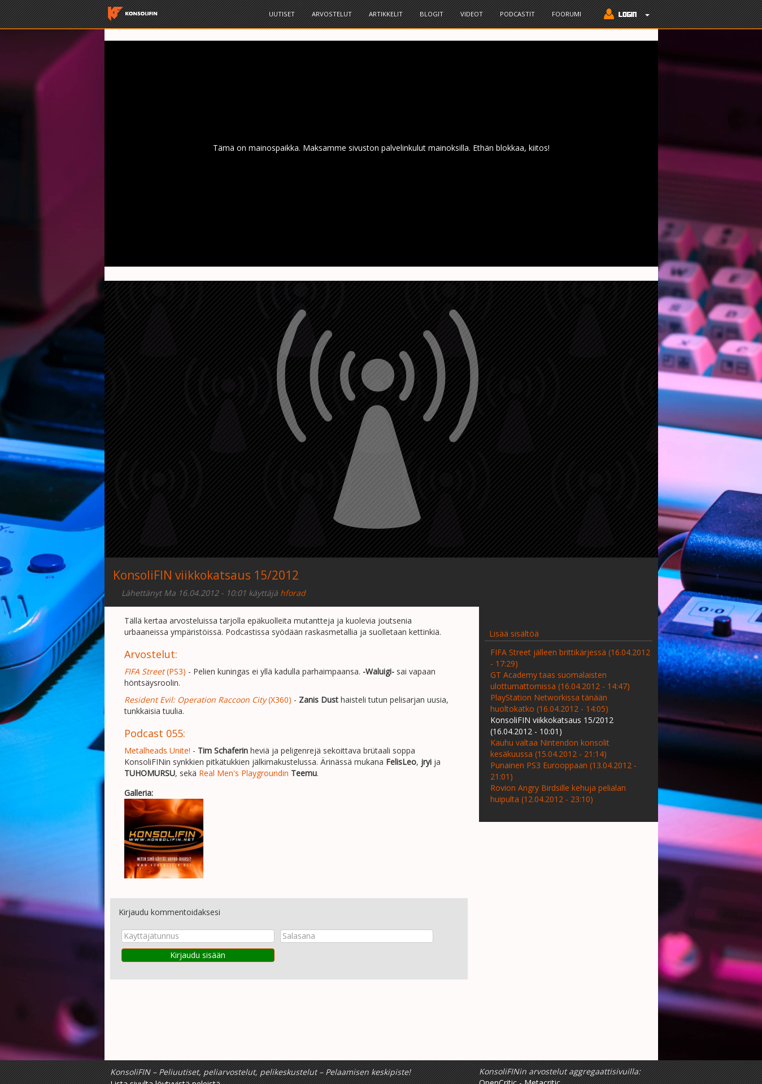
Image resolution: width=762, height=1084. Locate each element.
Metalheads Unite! (157, 750)
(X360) (207, 699)
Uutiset (282, 14)
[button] (624, 15)
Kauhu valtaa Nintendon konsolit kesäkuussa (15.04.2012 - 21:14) (549, 748)
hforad (293, 592)
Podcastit (517, 14)
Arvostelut (332, 14)
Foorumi (566, 14)
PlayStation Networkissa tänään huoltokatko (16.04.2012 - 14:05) (549, 703)
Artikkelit (386, 14)
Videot (471, 14)
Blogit (431, 14)
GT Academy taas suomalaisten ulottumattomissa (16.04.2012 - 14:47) (560, 680)
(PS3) (155, 671)
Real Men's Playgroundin (244, 773)
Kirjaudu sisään (197, 955)
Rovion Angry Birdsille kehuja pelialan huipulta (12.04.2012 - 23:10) (558, 793)
